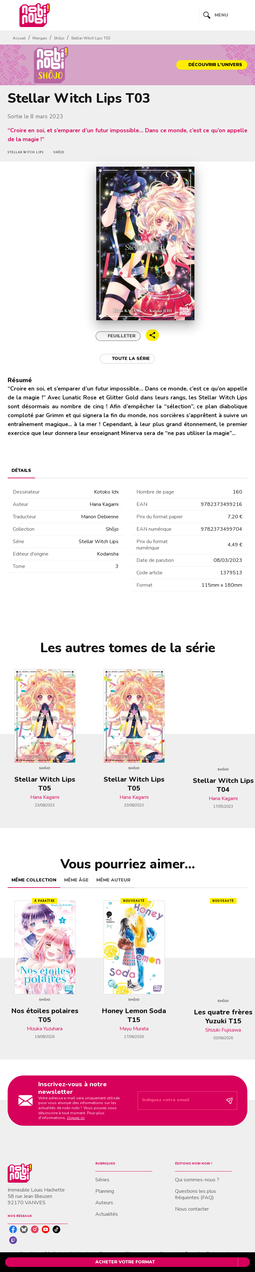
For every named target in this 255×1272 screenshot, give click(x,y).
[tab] (21, 470)
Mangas (40, 38)
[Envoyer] (229, 1100)
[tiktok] (56, 1229)
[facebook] (13, 1229)
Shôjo (59, 38)
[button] (211, 65)
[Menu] (223, 15)
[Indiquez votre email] (179, 1100)
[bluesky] (23, 1229)
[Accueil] (34, 15)
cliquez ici (75, 1117)
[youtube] (45, 1229)
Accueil (19, 38)
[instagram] (34, 1229)
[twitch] (13, 1240)
